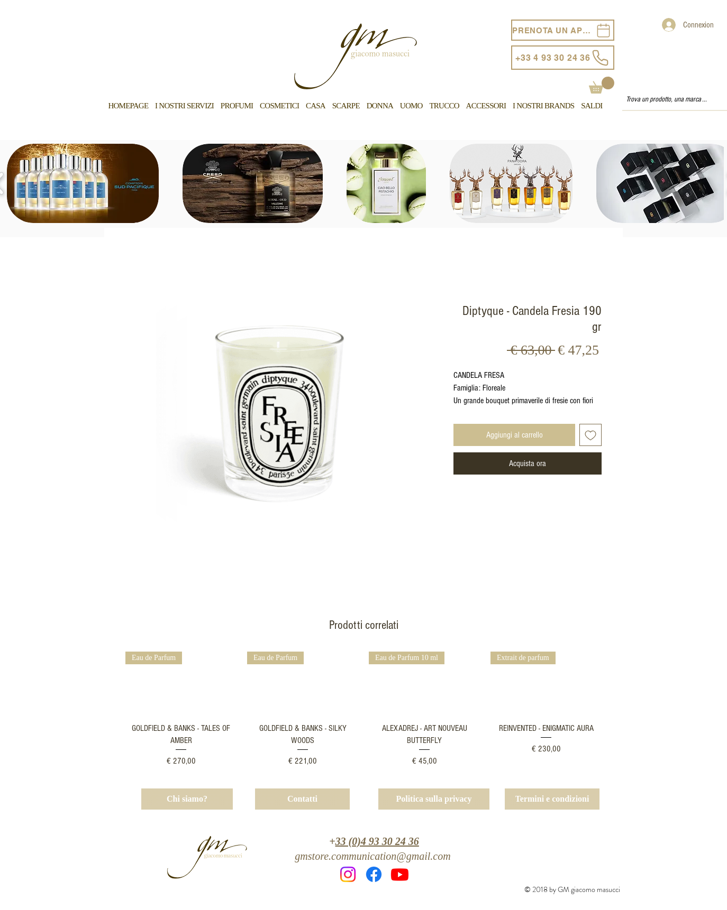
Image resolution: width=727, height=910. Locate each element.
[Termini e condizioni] (552, 799)
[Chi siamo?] (187, 799)
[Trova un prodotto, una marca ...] (670, 100)
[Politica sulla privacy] (433, 799)
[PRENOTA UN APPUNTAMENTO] (562, 30)
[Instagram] (348, 874)
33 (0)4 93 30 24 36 (377, 841)
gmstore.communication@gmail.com (372, 856)
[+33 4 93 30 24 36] (562, 57)
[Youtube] (399, 874)
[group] (363, 709)
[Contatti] (302, 799)
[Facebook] (374, 874)
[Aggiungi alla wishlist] (590, 435)
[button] (601, 85)
